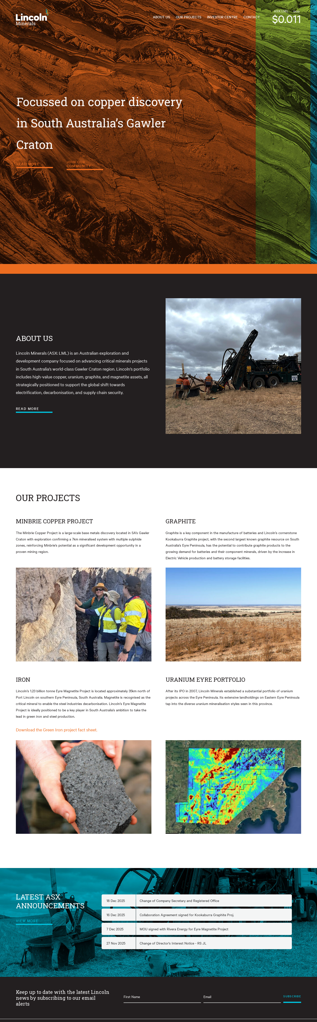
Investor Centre (222, 16)
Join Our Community (149, 163)
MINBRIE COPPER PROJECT (54, 521)
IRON (23, 679)
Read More (97, 163)
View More (27, 920)
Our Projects (188, 16)
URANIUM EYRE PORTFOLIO (205, 679)
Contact (251, 16)
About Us (161, 16)
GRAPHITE (181, 521)
